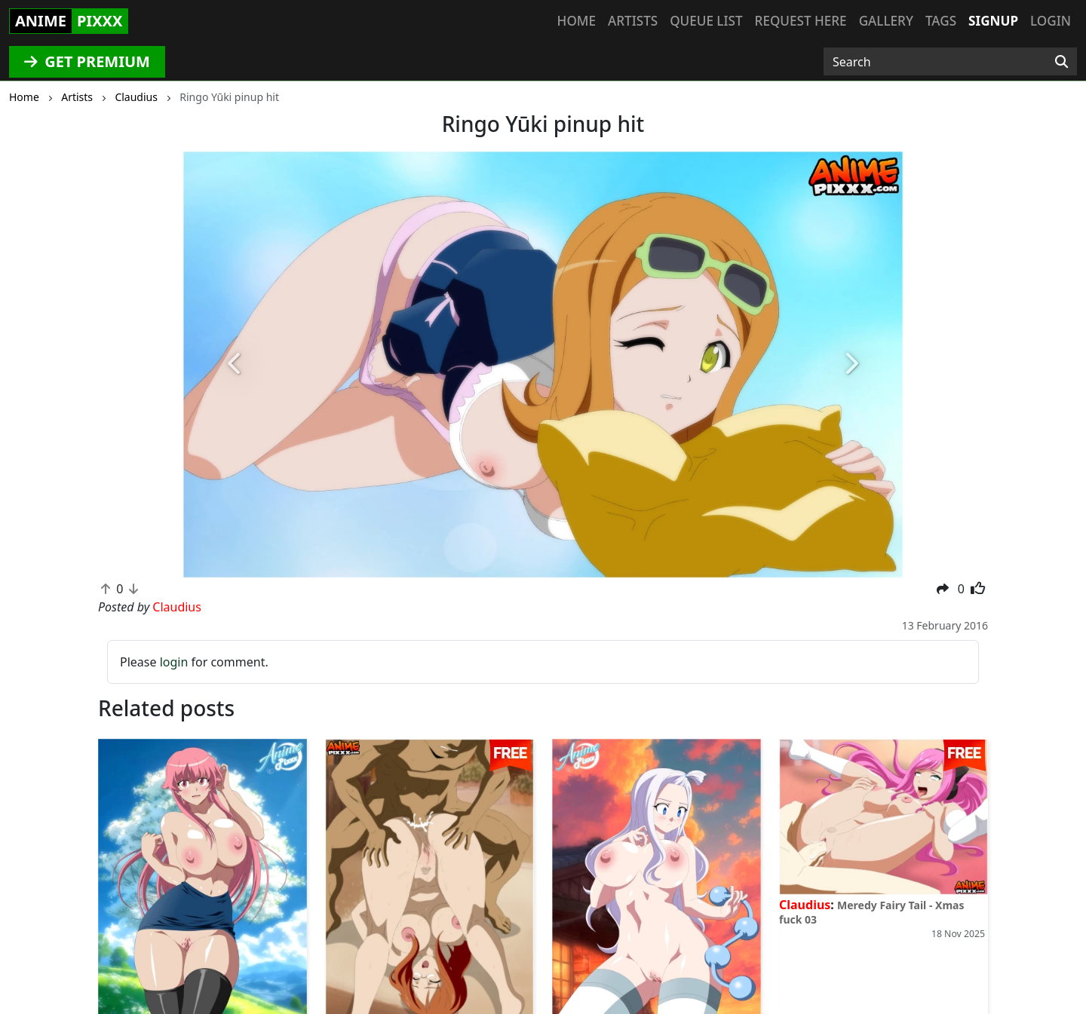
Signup (993, 20)
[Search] (1061, 61)
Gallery (886, 20)
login (174, 662)
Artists (633, 20)
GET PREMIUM (87, 61)
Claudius (804, 904)
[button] (235, 364)
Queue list (706, 20)
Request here (801, 20)
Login (1050, 20)
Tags (940, 20)
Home (576, 20)
